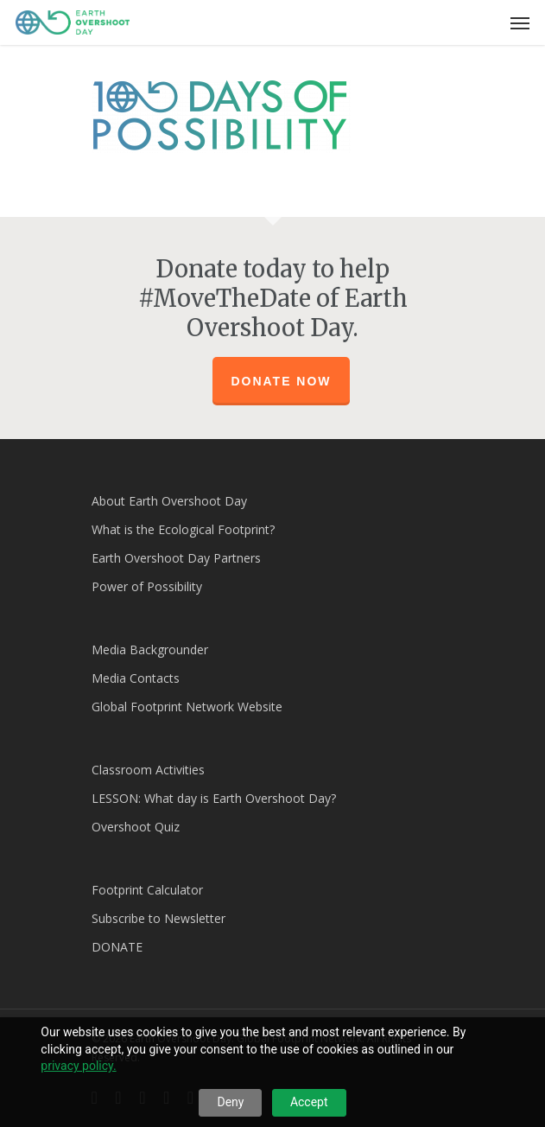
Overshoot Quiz (136, 826)
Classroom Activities (148, 769)
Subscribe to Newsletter (158, 918)
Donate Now (281, 381)
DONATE (117, 947)
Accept (309, 1102)
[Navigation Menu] (519, 22)
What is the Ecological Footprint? (183, 529)
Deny (230, 1102)
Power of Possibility (147, 586)
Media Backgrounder (150, 649)
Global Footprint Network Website (187, 706)
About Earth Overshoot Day (169, 501)
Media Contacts (136, 678)
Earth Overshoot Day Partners (176, 558)
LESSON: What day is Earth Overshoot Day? (214, 798)
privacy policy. (78, 1066)
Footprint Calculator (147, 890)
